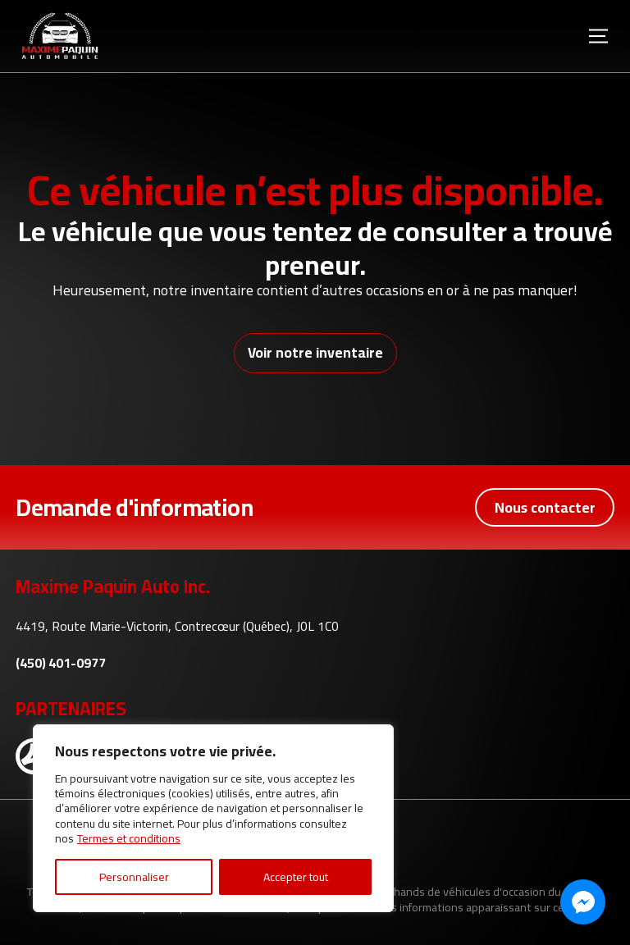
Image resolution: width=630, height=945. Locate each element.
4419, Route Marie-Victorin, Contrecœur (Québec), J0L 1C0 (177, 626)
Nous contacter (545, 507)
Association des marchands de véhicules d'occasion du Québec (445, 891)
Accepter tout (295, 877)
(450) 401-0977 (61, 663)
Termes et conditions (128, 838)
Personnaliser (134, 877)
